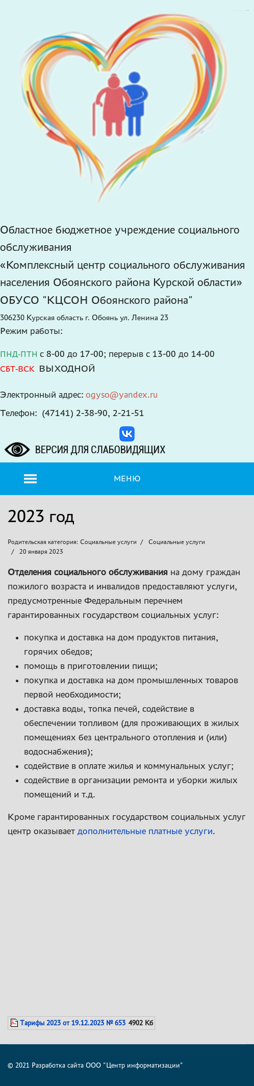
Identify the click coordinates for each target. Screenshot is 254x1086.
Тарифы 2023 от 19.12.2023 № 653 (72, 1023)
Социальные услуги (176, 542)
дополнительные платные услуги (145, 830)
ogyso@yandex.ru (122, 394)
